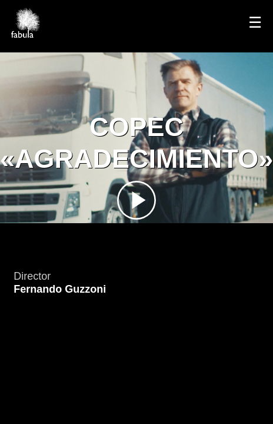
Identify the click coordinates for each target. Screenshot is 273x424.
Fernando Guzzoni (60, 289)
